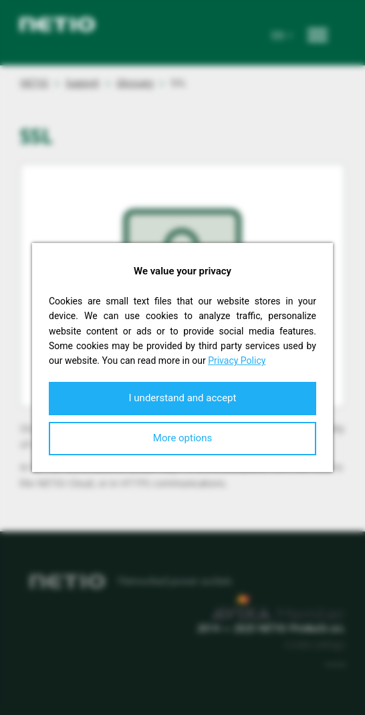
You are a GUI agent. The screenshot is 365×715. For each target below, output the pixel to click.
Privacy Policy (236, 360)
